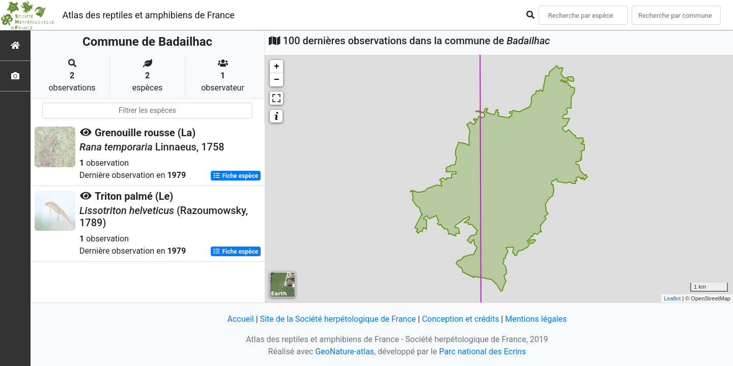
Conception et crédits (460, 319)
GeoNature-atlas (344, 351)
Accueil (240, 319)
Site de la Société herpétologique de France (338, 319)
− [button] (276, 80)
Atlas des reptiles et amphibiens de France (149, 15)
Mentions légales (536, 319)
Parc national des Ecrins (482, 351)
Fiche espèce (235, 175)
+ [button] (276, 66)
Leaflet (672, 298)
